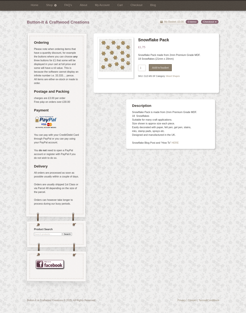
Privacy (182, 300)
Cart (120, 5)
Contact (192, 300)
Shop (49, 5)
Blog (153, 5)
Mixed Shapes (173, 76)
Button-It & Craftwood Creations (58, 22)
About (83, 5)
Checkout (136, 5)
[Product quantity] (142, 68)
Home (34, 5)
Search (67, 234)
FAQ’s (68, 5)
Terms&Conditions (209, 300)
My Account (102, 5)
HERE (175, 142)
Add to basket (160, 67)
